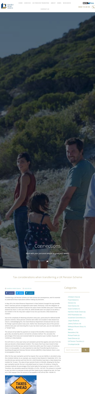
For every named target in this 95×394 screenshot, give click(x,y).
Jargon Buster (72, 321)
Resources (67, 3)
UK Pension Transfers (40, 3)
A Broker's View (73, 297)
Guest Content (72, 309)
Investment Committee (75, 318)
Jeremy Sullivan (73, 323)
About (53, 3)
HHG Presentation (74, 315)
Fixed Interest (72, 300)
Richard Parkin (73, 335)
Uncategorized (72, 344)
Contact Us (45, 9)
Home (21, 3)
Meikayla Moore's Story (75, 326)
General (70, 303)
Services (27, 3)
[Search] (85, 350)
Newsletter (71, 332)
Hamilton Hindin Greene (76, 312)
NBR (69, 329)
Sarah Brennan (73, 338)
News (59, 3)
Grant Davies (72, 306)
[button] (10, 293)
